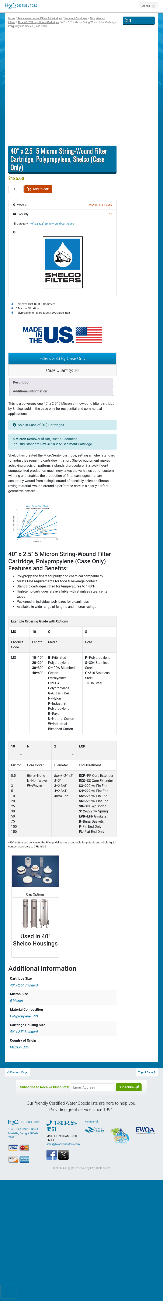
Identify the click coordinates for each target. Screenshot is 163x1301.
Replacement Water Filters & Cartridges (39, 18)
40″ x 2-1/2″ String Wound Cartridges (38, 22)
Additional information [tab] (30, 391)
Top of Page (147, 1087)
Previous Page (17, 1087)
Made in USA (19, 1063)
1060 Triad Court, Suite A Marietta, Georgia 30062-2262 (24, 1144)
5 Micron (16, 1016)
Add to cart (38, 189)
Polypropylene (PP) (24, 1032)
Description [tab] (21, 382)
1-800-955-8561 (61, 1141)
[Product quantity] (16, 189)
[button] (146, 6)
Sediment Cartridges (75, 18)
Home (11, 18)
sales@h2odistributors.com (63, 1159)
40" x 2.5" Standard (24, 1001)
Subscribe (129, 1103)
